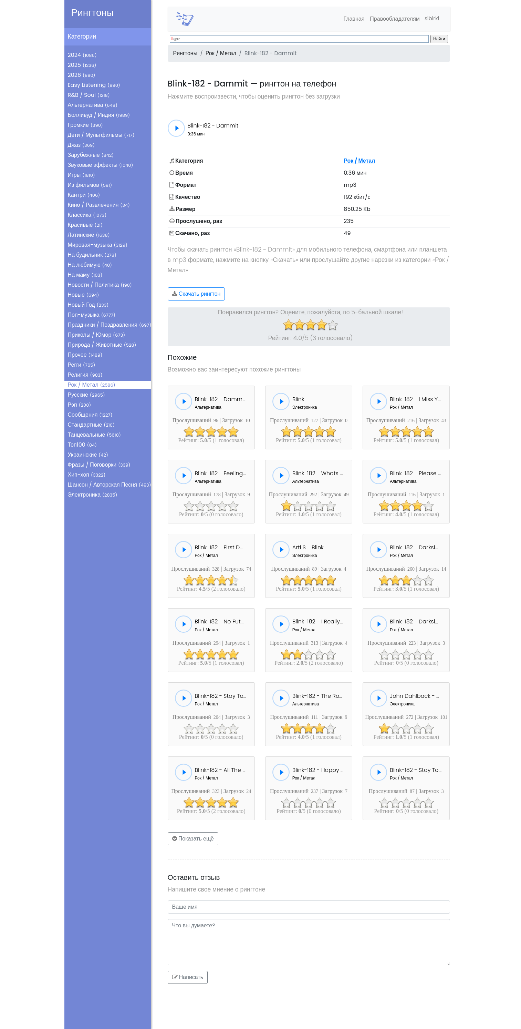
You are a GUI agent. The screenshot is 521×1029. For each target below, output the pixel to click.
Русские (86, 395)
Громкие (85, 125)
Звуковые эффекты (100, 165)
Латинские (89, 235)
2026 (81, 75)
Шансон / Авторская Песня (109, 485)
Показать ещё (193, 839)
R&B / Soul (89, 95)
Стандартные (91, 425)
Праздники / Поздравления (110, 325)
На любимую (90, 265)
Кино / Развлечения (99, 205)
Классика (87, 215)
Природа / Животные (102, 345)
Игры (81, 175)
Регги (81, 365)
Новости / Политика (100, 285)
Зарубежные (91, 155)
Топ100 (82, 445)
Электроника (92, 495)
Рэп (79, 405)
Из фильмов (90, 185)
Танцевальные (94, 435)
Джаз (81, 145)
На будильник (92, 255)
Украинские (88, 455)
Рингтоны (92, 12)
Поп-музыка (92, 315)
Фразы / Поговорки (99, 465)
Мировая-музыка (97, 245)
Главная (351, 19)
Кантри (84, 195)
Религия (85, 375)
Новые (83, 295)
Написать (188, 977)
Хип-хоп (87, 475)
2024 (82, 55)
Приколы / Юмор (96, 335)
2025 (82, 65)
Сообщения (90, 415)
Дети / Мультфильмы (101, 135)
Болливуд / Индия (99, 115)
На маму (85, 275)
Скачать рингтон (196, 294)
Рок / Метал (91, 385)
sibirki (430, 19)
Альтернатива (92, 105)
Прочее (85, 355)
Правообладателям (393, 19)
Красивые (85, 225)
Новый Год (88, 305)
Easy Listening (94, 85)
